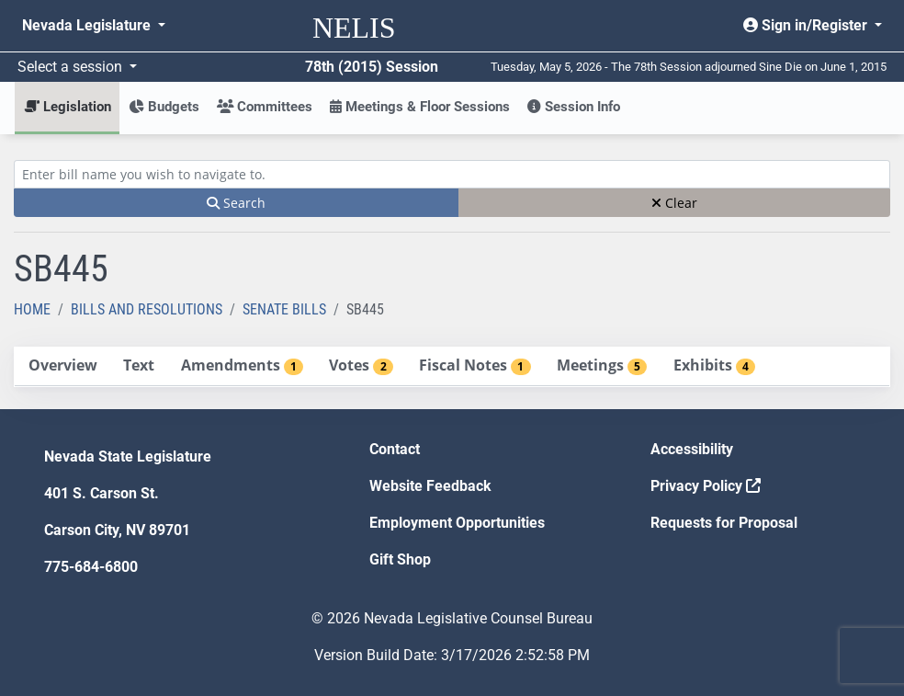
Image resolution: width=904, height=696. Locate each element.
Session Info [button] (573, 106)
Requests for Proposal (723, 522)
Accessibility (691, 449)
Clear (674, 202)
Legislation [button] (67, 106)
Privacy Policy (705, 486)
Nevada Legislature (88, 25)
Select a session (71, 66)
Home (32, 309)
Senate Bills (284, 309)
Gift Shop (400, 559)
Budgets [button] (164, 106)
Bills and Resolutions (146, 309)
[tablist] (452, 367)
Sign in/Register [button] (807, 25)
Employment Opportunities (457, 522)
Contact (394, 449)
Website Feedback (430, 486)
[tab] (62, 366)
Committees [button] (264, 106)
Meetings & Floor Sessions (420, 106)
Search (236, 202)
